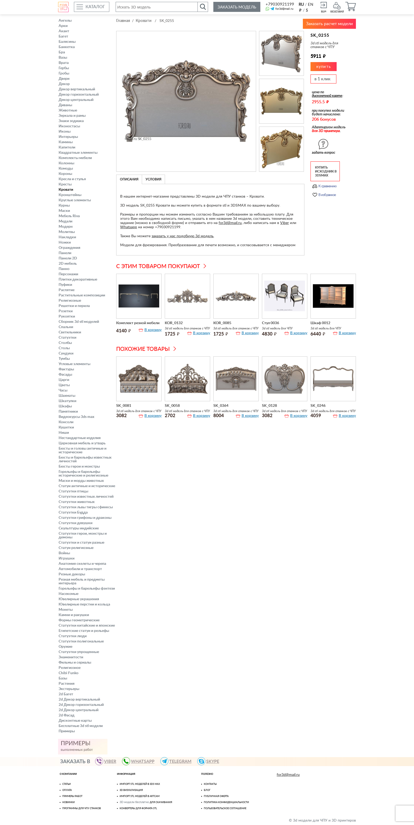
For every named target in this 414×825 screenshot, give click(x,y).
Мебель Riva (69, 216)
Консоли (66, 422)
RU (301, 5)
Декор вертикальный (77, 89)
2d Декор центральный (78, 710)
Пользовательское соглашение (225, 808)
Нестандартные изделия (80, 438)
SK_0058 (172, 406)
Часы (63, 390)
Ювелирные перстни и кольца (84, 604)
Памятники (68, 411)
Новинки (68, 802)
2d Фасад (66, 715)
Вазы (63, 57)
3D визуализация (131, 790)
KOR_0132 (174, 323)
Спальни (66, 327)
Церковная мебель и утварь (82, 443)
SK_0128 (269, 406)
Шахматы (67, 396)
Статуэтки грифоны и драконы (85, 518)
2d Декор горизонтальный (81, 705)
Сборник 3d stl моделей (79, 322)
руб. (300, 10)
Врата (64, 63)
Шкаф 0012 (320, 323)
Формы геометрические (79, 620)
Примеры (67, 731)
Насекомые (68, 594)
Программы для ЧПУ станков (81, 808)
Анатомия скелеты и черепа (82, 564)
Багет (63, 36)
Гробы (64, 73)
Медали (65, 221)
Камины (66, 142)
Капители (67, 147)
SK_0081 (123, 406)
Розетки (66, 311)
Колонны (66, 163)
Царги (64, 380)
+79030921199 (279, 4)
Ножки (65, 242)
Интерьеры (68, 137)
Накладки (67, 237)
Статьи (66, 784)
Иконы (64, 131)
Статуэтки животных (77, 502)
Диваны (65, 105)
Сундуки (66, 353)
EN (310, 5)
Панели (65, 253)
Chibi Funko (68, 673)
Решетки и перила (74, 306)
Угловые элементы (74, 364)
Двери (64, 79)
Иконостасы (69, 126)
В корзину (153, 330)
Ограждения (69, 248)
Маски (64, 211)
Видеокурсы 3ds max (76, 417)
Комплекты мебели (75, 158)
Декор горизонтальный (79, 94)
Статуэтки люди (73, 636)
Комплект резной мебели (137, 323)
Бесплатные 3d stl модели (81, 726)
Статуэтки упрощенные (79, 652)
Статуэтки (67, 337)
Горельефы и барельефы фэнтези (87, 588)
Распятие (66, 290)
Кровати (66, 190)
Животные (68, 110)
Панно (64, 269)
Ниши (64, 433)
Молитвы (67, 232)
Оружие (65, 647)
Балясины (67, 42)
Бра (62, 52)
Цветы (64, 385)
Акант (64, 31)
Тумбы (64, 359)
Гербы (64, 68)
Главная (123, 21)
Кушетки (66, 427)
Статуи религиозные (76, 548)
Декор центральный (76, 100)
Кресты (65, 184)
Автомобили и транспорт (80, 569)
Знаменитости (71, 657)
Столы (64, 348)
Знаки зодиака (71, 121)
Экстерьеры (69, 689)
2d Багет (66, 694)
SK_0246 (318, 406)
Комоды (66, 168)
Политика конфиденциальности (226, 802)
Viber (284, 223)
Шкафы (65, 406)
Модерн (66, 227)
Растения (66, 684)
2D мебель (68, 263)
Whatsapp (128, 227)
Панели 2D (68, 258)
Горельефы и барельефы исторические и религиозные (83, 473)
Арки (63, 26)
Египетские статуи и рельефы (84, 631)
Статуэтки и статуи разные (81, 542)
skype (210, 761)
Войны (64, 553)
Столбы (65, 343)
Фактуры (66, 369)
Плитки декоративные (78, 279)
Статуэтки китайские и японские (87, 625)
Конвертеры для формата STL (138, 808)
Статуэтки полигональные (81, 641)
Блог (207, 790)
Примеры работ (72, 796)
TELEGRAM (178, 761)
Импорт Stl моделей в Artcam (139, 796)
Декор (64, 84)
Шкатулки (67, 401)
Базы (63, 678)
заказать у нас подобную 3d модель (183, 236)
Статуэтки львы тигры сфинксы (86, 507)
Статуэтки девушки (75, 523)
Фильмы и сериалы (75, 662)
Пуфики (65, 285)
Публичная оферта (216, 796)
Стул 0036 (270, 323)
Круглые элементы (75, 200)
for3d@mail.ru (284, 8)
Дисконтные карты (75, 721)
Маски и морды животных (81, 481)
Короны (65, 174)
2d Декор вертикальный (79, 699)
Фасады (65, 374)
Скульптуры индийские (79, 528)
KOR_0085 (222, 323)
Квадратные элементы (78, 153)
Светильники (70, 332)
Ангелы (65, 20)
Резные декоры (72, 574)
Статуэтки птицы (73, 491)
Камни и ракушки (74, 615)
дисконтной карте (327, 96)
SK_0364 (220, 406)
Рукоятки (67, 316)
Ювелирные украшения (79, 599)
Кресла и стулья (72, 179)
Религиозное (70, 668)
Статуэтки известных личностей (86, 496)
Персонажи (68, 274)
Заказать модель (237, 7)
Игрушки (66, 558)
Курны (64, 205)
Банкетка (67, 47)
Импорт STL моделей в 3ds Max (140, 784)
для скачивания (161, 802)
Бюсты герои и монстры (79, 466)
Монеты (66, 610)
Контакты (210, 784)
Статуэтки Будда (73, 512)
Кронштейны (70, 195)
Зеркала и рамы (72, 116)
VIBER (108, 761)
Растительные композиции (82, 295)
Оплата (67, 790)
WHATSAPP (140, 761)
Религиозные (70, 300)
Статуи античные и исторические (87, 486)
